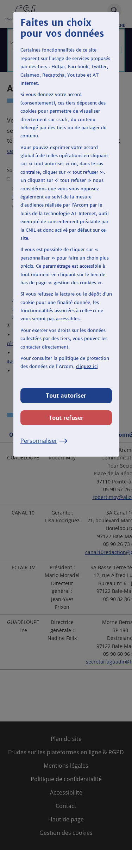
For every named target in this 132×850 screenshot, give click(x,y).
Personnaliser (43, 441)
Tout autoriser (66, 395)
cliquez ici (87, 366)
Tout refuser (66, 417)
